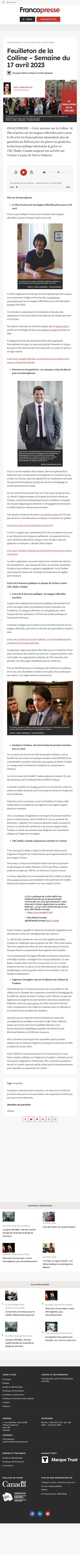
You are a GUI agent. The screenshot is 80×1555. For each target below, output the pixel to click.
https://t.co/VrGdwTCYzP (40, 912)
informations (48, 761)
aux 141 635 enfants (49, 514)
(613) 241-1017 (56, 1422)
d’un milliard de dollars (47, 330)
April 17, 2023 (52, 920)
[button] (27, 19)
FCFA (67, 475)
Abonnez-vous (48, 19)
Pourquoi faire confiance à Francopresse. (32, 73)
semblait (34, 787)
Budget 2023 (62, 326)
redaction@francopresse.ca (15, 1442)
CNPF (36, 482)
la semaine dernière (19, 879)
